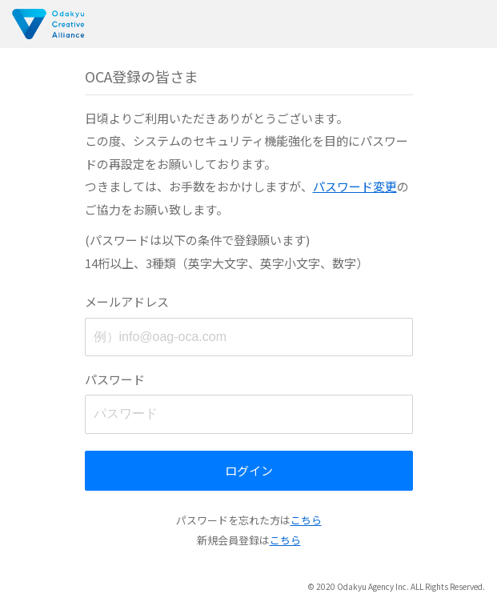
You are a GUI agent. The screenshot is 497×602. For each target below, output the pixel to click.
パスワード (115, 379)
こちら (306, 520)
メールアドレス (127, 301)
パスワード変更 (355, 186)
